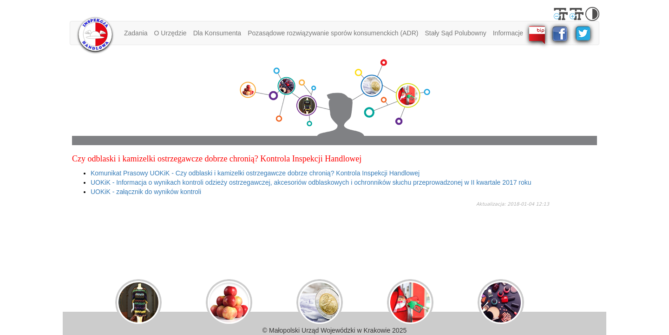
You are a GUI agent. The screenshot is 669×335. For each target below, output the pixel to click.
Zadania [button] (136, 33)
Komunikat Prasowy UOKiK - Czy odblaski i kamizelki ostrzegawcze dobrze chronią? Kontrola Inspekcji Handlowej (255, 173)
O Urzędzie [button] (170, 33)
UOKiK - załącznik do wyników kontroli (146, 191)
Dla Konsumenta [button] (217, 33)
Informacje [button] (508, 33)
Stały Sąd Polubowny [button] (455, 33)
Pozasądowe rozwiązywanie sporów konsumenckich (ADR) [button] (333, 33)
